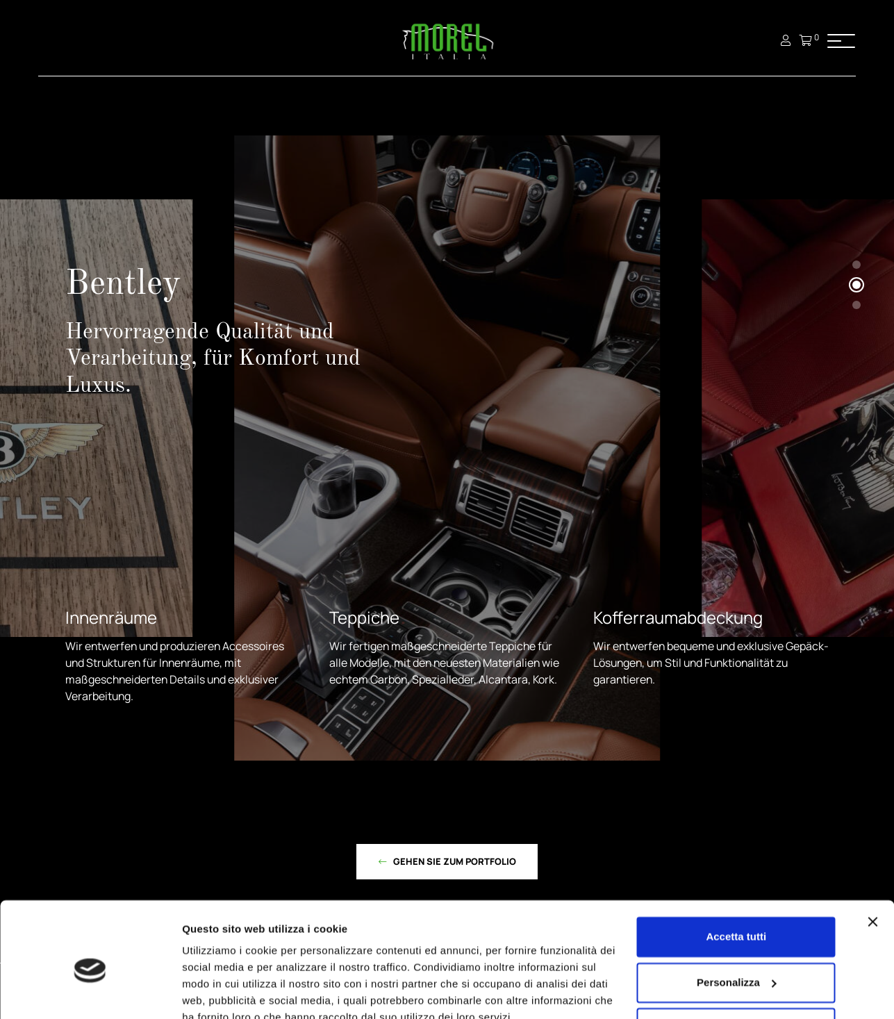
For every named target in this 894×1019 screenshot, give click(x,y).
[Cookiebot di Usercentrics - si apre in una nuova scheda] (90, 991)
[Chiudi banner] (872, 858)
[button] (856, 264)
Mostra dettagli (219, 991)
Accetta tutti (736, 873)
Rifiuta (736, 964)
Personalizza (737, 918)
